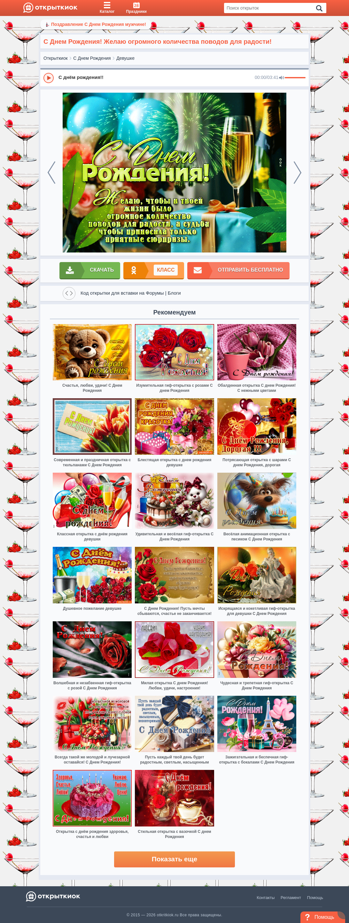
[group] (174, 77)
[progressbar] (295, 78)
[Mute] (281, 78)
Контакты (266, 897)
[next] (297, 172)
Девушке (125, 58)
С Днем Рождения (92, 58)
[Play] (48, 78)
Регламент (291, 897)
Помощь (315, 897)
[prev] (51, 172)
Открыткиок (55, 58)
